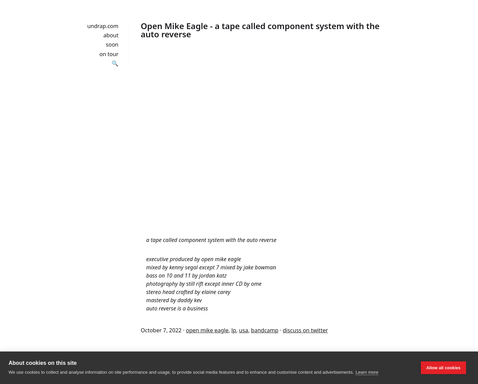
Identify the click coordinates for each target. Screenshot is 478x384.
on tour (109, 54)
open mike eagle (207, 330)
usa (243, 330)
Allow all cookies (443, 368)
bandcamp (265, 330)
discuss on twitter (305, 330)
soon (112, 44)
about (110, 35)
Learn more (367, 372)
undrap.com (102, 26)
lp (233, 330)
